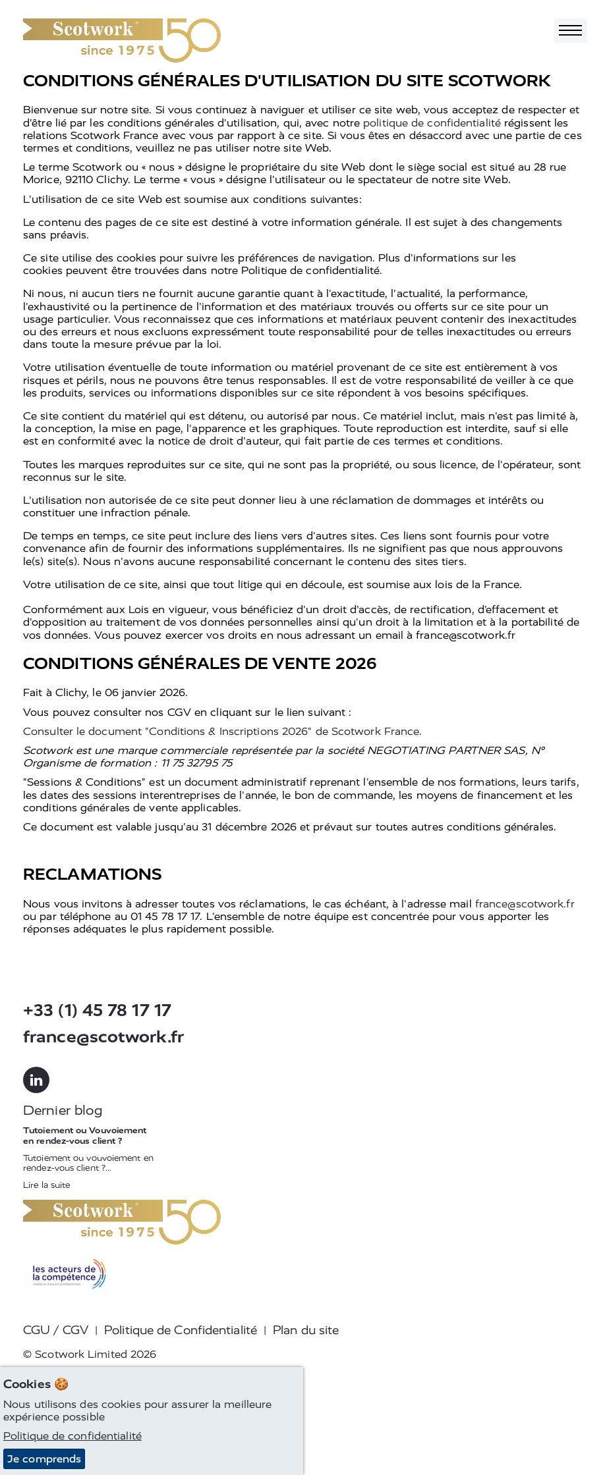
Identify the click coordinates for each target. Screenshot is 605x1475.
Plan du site (306, 1330)
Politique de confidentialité (72, 1436)
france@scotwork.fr (525, 904)
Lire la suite (46, 1185)
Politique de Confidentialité (180, 1330)
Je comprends (44, 1459)
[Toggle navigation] (570, 30)
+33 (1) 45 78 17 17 (97, 1010)
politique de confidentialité (432, 123)
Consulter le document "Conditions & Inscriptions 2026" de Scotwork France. (222, 731)
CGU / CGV (55, 1330)
